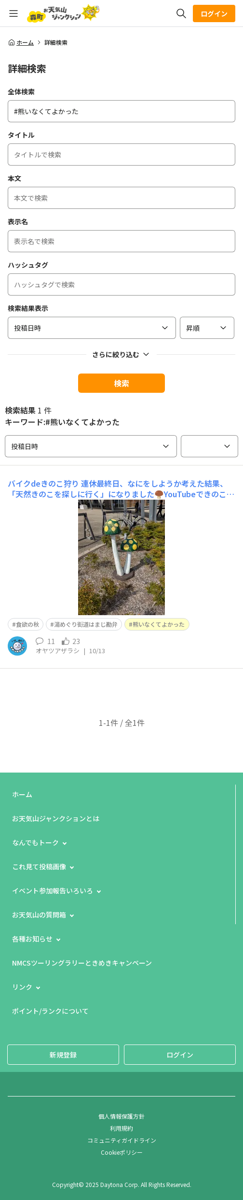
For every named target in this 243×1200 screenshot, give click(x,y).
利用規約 (121, 1128)
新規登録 (63, 1054)
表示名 (18, 221)
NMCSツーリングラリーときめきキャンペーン (82, 963)
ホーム (21, 42)
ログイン (214, 13)
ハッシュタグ (28, 265)
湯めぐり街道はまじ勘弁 (86, 624)
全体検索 (21, 91)
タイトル (21, 135)
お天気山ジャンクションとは (55, 818)
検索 (121, 383)
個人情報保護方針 (121, 1116)
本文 (14, 178)
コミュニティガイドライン (121, 1140)
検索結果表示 (28, 308)
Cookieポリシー (122, 1152)
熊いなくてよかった (159, 624)
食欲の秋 (27, 624)
